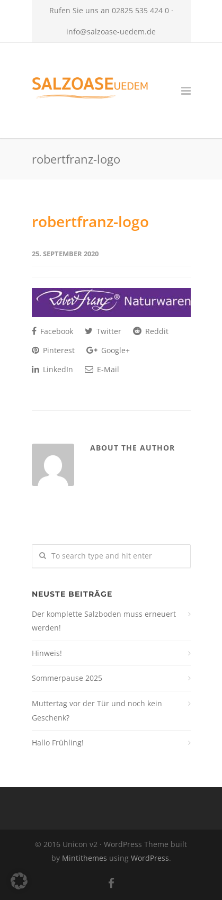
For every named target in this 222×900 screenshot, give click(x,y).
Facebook (52, 331)
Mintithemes (84, 858)
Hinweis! (47, 653)
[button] (19, 881)
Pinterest (53, 350)
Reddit (150, 331)
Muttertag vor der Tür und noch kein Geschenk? (97, 710)
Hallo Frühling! (58, 742)
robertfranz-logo (90, 221)
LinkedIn (52, 369)
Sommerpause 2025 (67, 678)
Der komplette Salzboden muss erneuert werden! (104, 621)
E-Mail (102, 369)
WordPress (150, 858)
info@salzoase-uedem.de (111, 31)
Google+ (108, 350)
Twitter (103, 331)
